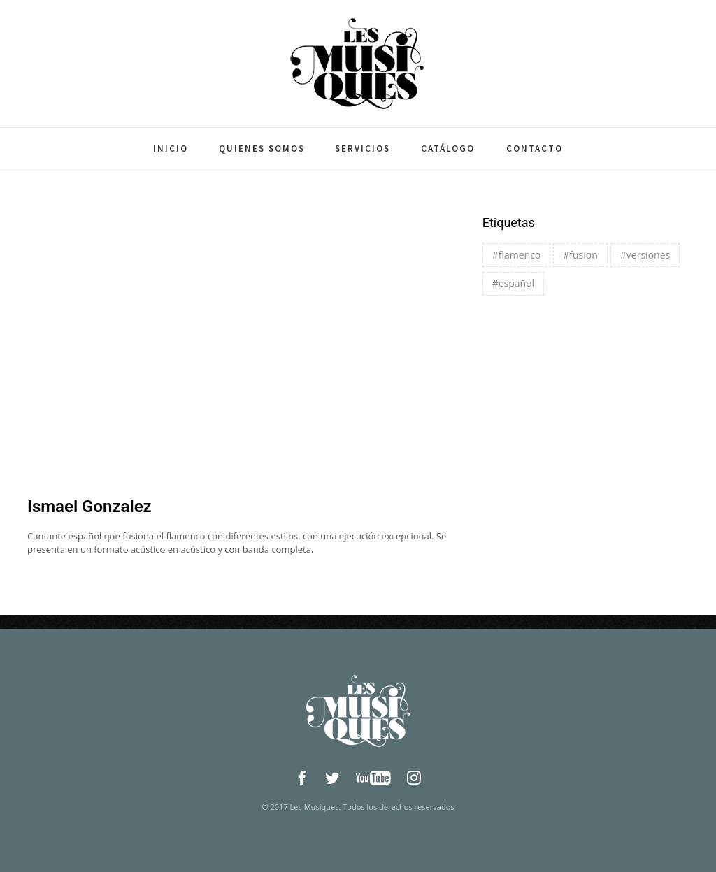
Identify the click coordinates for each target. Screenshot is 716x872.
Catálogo (448, 148)
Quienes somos (262, 148)
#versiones (645, 254)
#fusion (580, 254)
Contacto (534, 148)
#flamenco (516, 254)
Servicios (362, 148)
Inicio (170, 148)
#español (513, 283)
